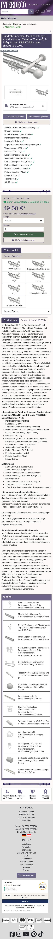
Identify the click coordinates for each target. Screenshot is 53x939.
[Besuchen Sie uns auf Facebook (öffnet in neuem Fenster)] (12, 935)
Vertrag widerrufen (26, 875)
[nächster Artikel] (50, 31)
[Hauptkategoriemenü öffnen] (9, 18)
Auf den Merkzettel (14, 117)
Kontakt (26, 867)
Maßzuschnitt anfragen (26, 122)
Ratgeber (33, 5)
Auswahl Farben (26, 311)
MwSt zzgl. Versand (27, 214)
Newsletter (26, 847)
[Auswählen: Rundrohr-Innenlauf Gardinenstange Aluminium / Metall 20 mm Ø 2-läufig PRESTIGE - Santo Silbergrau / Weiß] (14, 265)
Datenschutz (26, 859)
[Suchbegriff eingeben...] (14, 11)
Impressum (26, 850)
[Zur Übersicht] (47, 31)
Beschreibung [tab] (10, 320)
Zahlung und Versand (26, 853)
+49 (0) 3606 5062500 (27, 826)
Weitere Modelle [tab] (11, 250)
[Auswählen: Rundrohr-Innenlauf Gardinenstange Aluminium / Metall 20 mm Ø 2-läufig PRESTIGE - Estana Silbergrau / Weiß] (39, 265)
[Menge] (23, 229)
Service (45, 5)
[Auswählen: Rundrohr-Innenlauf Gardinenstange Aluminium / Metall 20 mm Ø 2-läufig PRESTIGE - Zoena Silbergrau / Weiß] (14, 302)
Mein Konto (26, 844)
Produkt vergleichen (38, 117)
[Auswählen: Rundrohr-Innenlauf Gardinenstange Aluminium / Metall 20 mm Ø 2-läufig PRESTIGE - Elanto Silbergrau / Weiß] (39, 289)
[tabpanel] (26, 458)
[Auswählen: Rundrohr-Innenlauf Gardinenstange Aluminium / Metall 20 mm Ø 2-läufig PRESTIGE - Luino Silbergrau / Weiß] (14, 289)
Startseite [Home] (6, 24)
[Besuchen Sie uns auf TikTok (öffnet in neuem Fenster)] (41, 935)
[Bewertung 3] (25, 897)
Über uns (26, 870)
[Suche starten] (31, 11)
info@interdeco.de (28, 832)
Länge (6, 217)
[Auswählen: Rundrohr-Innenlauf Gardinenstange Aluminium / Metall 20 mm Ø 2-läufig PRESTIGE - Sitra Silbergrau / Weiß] (39, 277)
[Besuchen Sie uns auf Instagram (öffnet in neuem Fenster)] (19, 935)
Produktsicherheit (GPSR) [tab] (33, 320)
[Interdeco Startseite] (13, 5)
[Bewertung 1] (22, 897)
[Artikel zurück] (44, 31)
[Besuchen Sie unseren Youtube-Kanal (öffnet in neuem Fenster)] (26, 935)
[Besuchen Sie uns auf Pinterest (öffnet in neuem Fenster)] (34, 935)
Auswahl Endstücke (26, 256)
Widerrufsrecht (26, 862)
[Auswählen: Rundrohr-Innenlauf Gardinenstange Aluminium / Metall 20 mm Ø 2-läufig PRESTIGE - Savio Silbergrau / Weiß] (14, 277)
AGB (26, 856)
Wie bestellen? (26, 865)
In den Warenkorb (23, 235)
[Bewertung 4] (26, 897)
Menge (6, 225)
